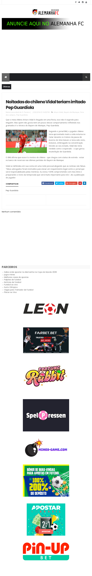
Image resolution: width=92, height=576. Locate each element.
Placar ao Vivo (10, 295)
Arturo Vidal (58, 115)
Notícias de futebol (12, 285)
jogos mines (9, 278)
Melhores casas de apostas (16, 280)
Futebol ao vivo (11, 288)
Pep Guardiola (22, 118)
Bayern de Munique (71, 115)
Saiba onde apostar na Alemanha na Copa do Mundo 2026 (30, 275)
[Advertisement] (46, 55)
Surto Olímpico (11, 290)
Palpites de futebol (12, 283)
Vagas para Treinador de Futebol (18, 293)
